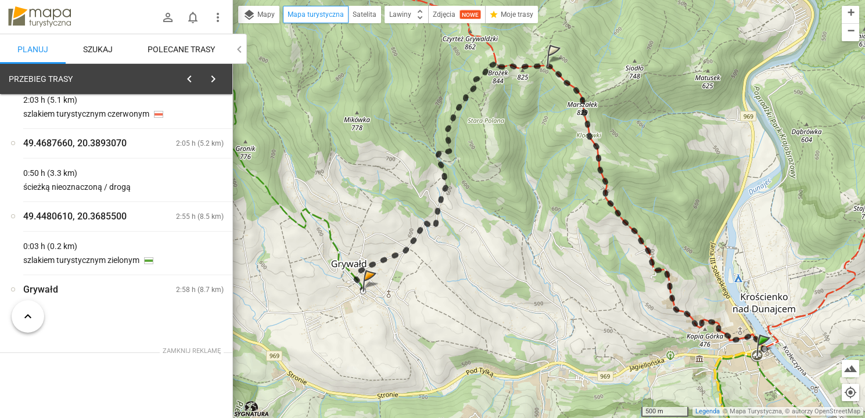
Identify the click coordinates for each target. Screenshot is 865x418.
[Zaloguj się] (168, 17)
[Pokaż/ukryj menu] (218, 17)
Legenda (707, 411)
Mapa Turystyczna (756, 411)
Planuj (32, 49)
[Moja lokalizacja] (850, 392)
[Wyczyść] (220, 76)
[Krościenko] (69, 257)
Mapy (259, 15)
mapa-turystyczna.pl (39, 17)
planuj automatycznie (186, 160)
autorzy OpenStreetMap (826, 411)
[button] (765, 357)
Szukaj (98, 49)
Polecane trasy (181, 49)
